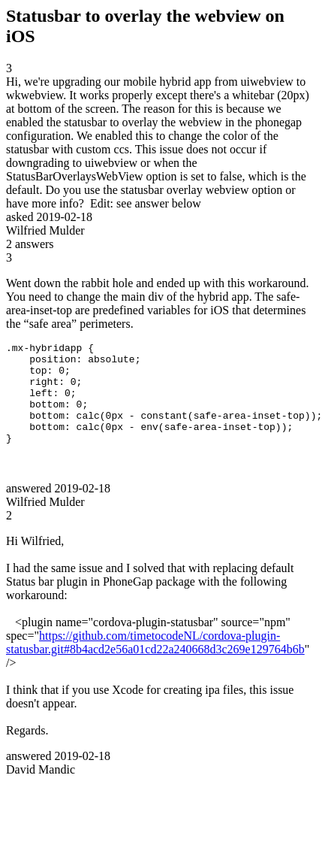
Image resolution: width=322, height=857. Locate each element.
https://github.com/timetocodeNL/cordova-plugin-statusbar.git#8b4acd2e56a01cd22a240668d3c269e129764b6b (155, 663)
